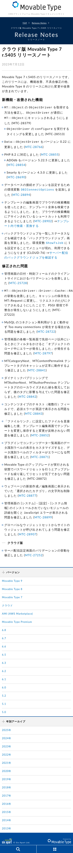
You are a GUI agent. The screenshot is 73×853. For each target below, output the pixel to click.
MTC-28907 (27, 529)
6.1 (4, 674)
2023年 (6, 741)
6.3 (4, 658)
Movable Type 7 (12, 592)
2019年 (6, 774)
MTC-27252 (34, 550)
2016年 (6, 799)
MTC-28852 (40, 430)
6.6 (4, 641)
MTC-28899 (43, 512)
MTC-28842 (27, 392)
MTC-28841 (37, 365)
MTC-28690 (16, 174)
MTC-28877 (27, 491)
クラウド (7, 600)
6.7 (4, 633)
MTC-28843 (34, 409)
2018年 (6, 782)
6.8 (4, 625)
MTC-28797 (43, 348)
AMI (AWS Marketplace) (17, 609)
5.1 (4, 699)
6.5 (4, 650)
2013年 (6, 823)
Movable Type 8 (12, 584)
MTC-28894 (21, 191)
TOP (25, 23)
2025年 (6, 725)
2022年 (6, 749)
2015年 (6, 807)
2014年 (6, 815)
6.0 (4, 682)
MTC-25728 (18, 279)
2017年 (6, 790)
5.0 (4, 707)
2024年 (6, 733)
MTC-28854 (16, 162)
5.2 (4, 691)
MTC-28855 (50, 151)
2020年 (6, 766)
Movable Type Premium (17, 617)
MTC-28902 (43, 217)
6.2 (4, 666)
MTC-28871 (40, 452)
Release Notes (39, 23)
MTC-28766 (34, 144)
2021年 (6, 758)
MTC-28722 (46, 327)
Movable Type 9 (12, 576)
